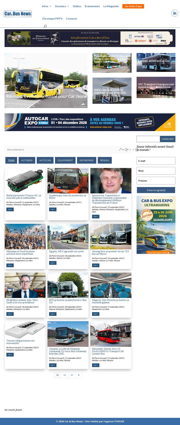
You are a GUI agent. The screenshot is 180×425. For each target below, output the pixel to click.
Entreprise (87, 160)
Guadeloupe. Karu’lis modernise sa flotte (67, 196)
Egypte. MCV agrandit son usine (66, 251)
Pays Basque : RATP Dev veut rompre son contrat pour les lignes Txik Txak (112, 58)
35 (72, 375)
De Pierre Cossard (13, 202)
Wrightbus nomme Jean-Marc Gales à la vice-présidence (22, 301)
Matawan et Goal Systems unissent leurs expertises (20, 252)
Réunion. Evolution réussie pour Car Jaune (46, 96)
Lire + (10, 209)
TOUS (11, 160)
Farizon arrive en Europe (154, 60)
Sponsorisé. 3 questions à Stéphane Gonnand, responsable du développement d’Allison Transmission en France (109, 199)
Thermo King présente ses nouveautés (20, 341)
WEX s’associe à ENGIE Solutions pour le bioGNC (110, 91)
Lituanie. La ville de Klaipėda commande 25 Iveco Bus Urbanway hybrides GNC (67, 351)
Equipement (65, 160)
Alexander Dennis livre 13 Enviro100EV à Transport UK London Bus (108, 351)
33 (57, 375)
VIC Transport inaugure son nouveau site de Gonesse (156, 85)
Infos (45, 6)
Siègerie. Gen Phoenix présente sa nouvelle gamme (110, 301)
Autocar (45, 160)
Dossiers (60, 6)
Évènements (92, 6)
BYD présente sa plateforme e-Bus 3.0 (68, 301)
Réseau (104, 160)
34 (64, 375)
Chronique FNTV (52, 18)
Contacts (71, 18)
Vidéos (77, 6)
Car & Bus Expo (133, 6)
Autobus (26, 160)
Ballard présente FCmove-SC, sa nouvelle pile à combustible (23, 196)
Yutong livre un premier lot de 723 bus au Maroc (110, 252)
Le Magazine (111, 6)
